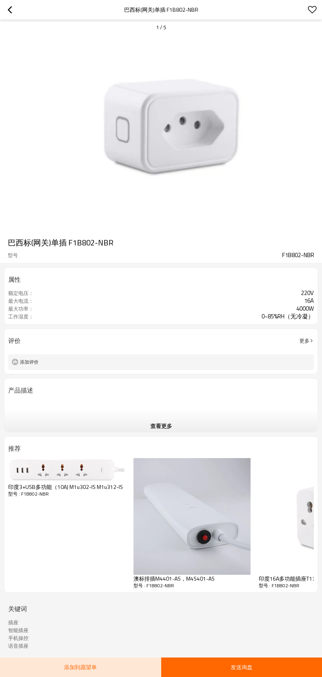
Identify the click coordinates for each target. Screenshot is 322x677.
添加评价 (29, 362)
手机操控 (18, 638)
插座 (13, 622)
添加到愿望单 (80, 667)
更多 (304, 341)
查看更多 (161, 426)
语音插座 (18, 646)
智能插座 (18, 630)
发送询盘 (242, 667)
